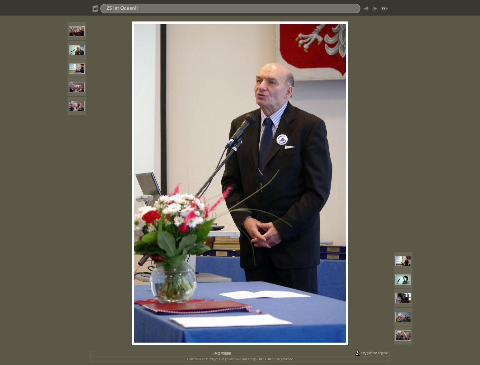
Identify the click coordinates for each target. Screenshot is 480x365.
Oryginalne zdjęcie (371, 353)
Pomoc (288, 359)
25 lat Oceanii (122, 8)
